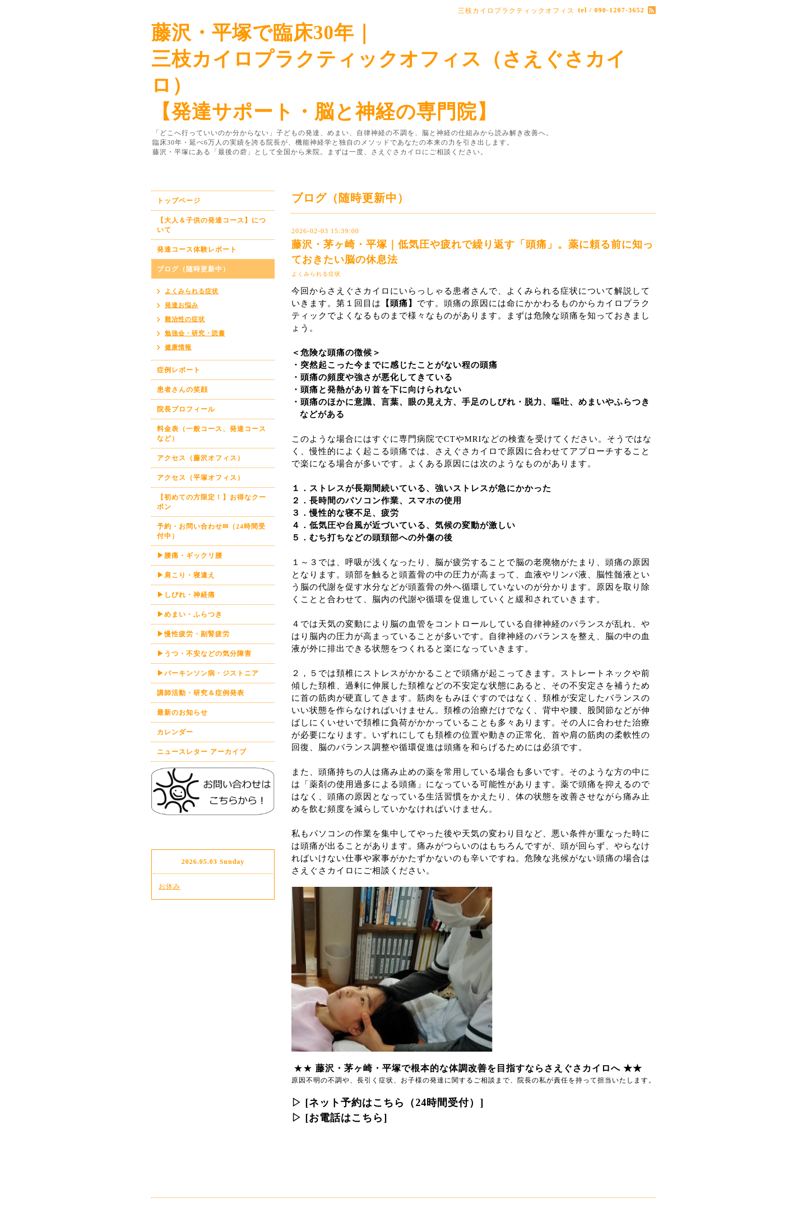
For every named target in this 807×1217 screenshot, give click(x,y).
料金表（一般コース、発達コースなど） (211, 433)
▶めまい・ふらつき (189, 614)
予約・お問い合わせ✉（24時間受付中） (211, 531)
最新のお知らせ (182, 712)
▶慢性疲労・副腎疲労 (193, 634)
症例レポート (179, 370)
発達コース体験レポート (197, 249)
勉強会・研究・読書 (195, 333)
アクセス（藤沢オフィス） (200, 458)
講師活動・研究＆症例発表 (200, 693)
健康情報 (178, 347)
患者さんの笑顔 (182, 390)
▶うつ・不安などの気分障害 (204, 654)
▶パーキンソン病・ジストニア (208, 673)
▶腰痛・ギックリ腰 (189, 555)
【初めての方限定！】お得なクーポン (211, 502)
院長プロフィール (186, 409)
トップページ (179, 201)
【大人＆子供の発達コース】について (211, 225)
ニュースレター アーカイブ (202, 752)
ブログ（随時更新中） (193, 269)
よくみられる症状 (316, 274)
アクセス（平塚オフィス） (200, 478)
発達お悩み (181, 305)
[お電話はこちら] (346, 1117)
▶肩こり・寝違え (186, 575)
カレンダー (175, 732)
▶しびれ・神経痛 (186, 595)
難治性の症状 (185, 319)
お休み (169, 886)
